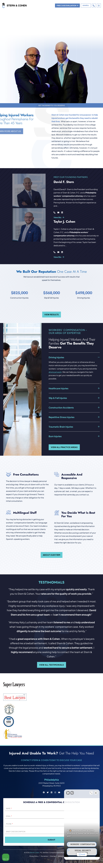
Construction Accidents (61, 407)
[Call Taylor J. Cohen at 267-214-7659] (54, 252)
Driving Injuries (56, 357)
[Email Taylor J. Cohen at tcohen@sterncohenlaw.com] (58, 252)
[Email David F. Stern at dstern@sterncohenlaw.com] (58, 212)
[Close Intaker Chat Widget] (96, 792)
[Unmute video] (64, 792)
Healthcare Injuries (58, 388)
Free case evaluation (67, 5)
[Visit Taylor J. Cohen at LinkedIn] (62, 252)
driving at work (55, 372)
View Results (51, 314)
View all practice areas (64, 447)
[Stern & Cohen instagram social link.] (55, 792)
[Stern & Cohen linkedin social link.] (51, 792)
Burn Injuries (55, 436)
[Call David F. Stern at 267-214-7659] (54, 212)
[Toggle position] (91, 792)
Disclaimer (44, 856)
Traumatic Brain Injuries (61, 426)
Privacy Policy (34, 856)
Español (86, 5)
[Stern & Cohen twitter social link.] (48, 792)
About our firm (51, 555)
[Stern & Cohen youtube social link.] (59, 792)
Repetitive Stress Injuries (61, 417)
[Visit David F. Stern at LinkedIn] (62, 212)
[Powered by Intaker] (84, 858)
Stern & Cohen (34, 852)
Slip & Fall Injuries (58, 398)
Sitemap (53, 856)
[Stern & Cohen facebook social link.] (44, 792)
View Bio (59, 217)
